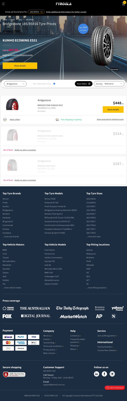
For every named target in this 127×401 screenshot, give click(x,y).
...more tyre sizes (93, 236)
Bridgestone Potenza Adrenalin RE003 (61, 210)
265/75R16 (91, 225)
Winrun (6, 198)
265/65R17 (91, 213)
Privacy (50, 349)
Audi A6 (48, 265)
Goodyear (7, 232)
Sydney (89, 250)
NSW (88, 268)
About (47, 335)
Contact (75, 335)
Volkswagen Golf (52, 276)
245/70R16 (91, 210)
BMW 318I (49, 272)
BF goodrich (8, 221)
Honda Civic (50, 253)
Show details (20, 65)
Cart (125, 2)
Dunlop (6, 229)
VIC (87, 272)
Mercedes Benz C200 (53, 268)
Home (5, 19)
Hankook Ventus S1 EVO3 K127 (57, 221)
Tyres (13, 19)
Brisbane (90, 257)
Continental (8, 225)
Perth (88, 261)
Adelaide (90, 265)
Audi (4, 276)
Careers (46, 339)
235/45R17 (91, 206)
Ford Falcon (50, 250)
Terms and (53, 346)
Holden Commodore (53, 257)
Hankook (6, 217)
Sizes (20, 19)
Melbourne (91, 253)
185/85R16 (30, 19)
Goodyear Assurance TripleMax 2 (58, 229)
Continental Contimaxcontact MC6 (59, 225)
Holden (6, 280)
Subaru (6, 272)
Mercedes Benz (9, 261)
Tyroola (49, 342)
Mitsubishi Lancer (52, 280)
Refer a (49, 353)
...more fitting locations (96, 287)
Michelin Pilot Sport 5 (54, 213)
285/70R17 (91, 229)
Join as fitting (107, 335)
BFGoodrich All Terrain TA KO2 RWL (59, 217)
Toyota (6, 257)
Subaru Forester (51, 283)
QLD (88, 276)
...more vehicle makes (12, 287)
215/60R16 (91, 202)
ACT (88, 280)
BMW (5, 250)
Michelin (6, 213)
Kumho (6, 206)
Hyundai (6, 268)
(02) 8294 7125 (49, 370)
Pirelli (5, 202)
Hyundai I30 (50, 261)
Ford (5, 253)
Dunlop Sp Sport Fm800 (55, 232)
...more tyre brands (11, 236)
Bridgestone (8, 210)
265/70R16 (91, 217)
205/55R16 (91, 198)
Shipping (74, 345)
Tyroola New (107, 350)
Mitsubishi (7, 265)
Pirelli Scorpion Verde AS (55, 206)
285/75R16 (91, 232)
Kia (4, 283)
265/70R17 (91, 221)
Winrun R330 (50, 198)
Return (73, 349)
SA (87, 283)
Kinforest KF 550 (51, 202)
